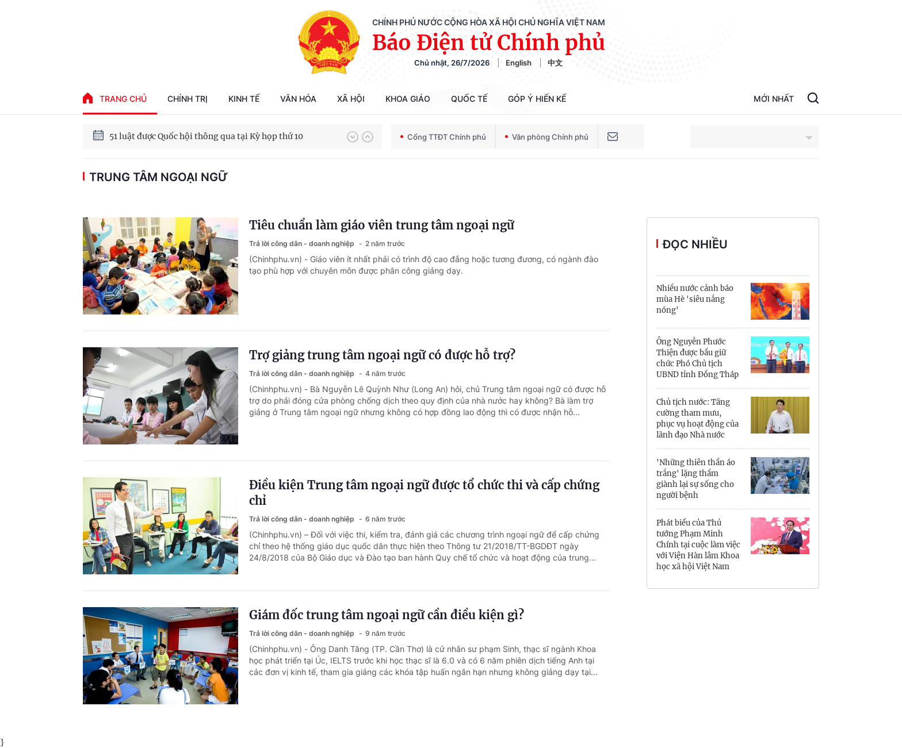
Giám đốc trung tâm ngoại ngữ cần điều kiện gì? (386, 615)
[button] (352, 137)
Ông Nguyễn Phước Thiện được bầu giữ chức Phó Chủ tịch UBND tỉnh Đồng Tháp (697, 358)
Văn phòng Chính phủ (546, 136)
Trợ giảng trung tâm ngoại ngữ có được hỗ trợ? (382, 355)
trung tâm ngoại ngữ (158, 177)
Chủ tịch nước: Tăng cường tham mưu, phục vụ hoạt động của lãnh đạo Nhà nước (697, 418)
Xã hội (351, 98)
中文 (555, 62)
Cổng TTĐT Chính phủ (443, 136)
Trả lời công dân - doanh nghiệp (302, 243)
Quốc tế (469, 98)
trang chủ (115, 98)
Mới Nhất (774, 98)
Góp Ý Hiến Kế (537, 98)
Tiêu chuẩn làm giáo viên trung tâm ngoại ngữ (381, 225)
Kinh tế (243, 98)
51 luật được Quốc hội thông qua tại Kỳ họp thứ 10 (206, 142)
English (519, 62)
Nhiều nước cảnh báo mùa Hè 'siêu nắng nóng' (694, 299)
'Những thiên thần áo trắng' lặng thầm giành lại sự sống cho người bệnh (695, 479)
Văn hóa (298, 98)
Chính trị (187, 98)
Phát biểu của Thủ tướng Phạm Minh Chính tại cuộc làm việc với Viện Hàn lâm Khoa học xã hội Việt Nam (698, 544)
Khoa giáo (407, 98)
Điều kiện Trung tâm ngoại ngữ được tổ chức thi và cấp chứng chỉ (424, 493)
